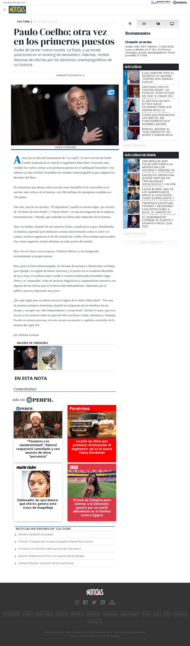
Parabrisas (110, 613)
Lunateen (180, 613)
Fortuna (61, 613)
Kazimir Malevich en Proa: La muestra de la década (51, 556)
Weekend (93, 613)
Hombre (77, 613)
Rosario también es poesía (35, 534)
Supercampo (130, 613)
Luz (157, 613)
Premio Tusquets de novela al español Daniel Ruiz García (55, 541)
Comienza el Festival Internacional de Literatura (49, 549)
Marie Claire (44, 613)
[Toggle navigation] (6, 9)
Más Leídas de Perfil (140, 155)
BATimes (95, 621)
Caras (27, 613)
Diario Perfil (11, 613)
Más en (32, 400)
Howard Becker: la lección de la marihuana (45, 563)
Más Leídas (133, 67)
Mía (167, 613)
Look (146, 613)
